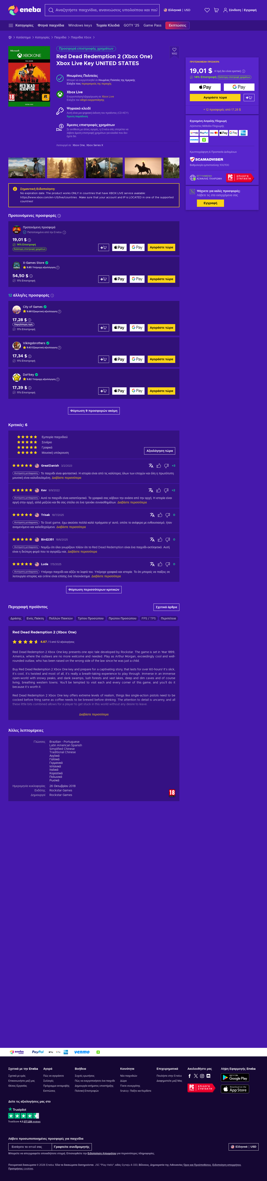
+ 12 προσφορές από (222, 109)
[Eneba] (24, 10)
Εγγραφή (250, 10)
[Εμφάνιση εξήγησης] (57, 267)
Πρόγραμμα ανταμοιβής (56, 1086)
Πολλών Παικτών (61, 836)
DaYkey (28, 374)
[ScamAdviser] (206, 159)
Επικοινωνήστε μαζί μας (21, 1081)
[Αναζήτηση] (102, 10)
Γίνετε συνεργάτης (130, 1086)
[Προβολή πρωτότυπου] (151, 683)
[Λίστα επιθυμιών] (207, 10)
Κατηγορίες (42, 37)
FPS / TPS (149, 836)
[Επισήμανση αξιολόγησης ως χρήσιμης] (158, 683)
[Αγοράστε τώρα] (205, 87)
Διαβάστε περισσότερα (94, 932)
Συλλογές (48, 1081)
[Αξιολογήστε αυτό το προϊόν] (26, 859)
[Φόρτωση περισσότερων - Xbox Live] (60, 95)
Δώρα (123, 1081)
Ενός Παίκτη (35, 836)
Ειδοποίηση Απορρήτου (102, 1153)
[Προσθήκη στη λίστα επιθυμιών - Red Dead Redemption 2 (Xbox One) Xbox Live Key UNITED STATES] (174, 52)
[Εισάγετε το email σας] (30, 1147)
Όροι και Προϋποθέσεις (197, 1165)
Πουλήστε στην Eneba (169, 1076)
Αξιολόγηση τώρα (159, 668)
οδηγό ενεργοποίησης (92, 100)
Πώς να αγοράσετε (53, 1076)
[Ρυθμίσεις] (177, 10)
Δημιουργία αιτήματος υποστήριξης (94, 1086)
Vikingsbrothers (34, 343)
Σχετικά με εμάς (17, 1076)
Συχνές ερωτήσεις (84, 1076)
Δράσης (15, 836)
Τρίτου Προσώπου (90, 836)
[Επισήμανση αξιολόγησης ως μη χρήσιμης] (166, 683)
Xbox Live (108, 96)
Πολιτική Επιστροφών (87, 1091)
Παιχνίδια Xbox (81, 37)
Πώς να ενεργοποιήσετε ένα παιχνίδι (95, 1081)
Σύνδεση (232, 10)
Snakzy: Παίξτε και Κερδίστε (135, 1091)
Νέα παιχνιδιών (128, 1076)
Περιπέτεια (168, 836)
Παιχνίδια (60, 37)
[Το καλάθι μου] (216, 10)
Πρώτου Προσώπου (122, 836)
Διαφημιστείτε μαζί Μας (169, 1081)
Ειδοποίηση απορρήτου (226, 1165)
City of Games (33, 307)
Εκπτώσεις (49, 1091)
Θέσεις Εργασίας (17, 1086)
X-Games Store (33, 262)
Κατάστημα (23, 37)
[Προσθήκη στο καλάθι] (249, 97)
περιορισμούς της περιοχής (96, 83)
